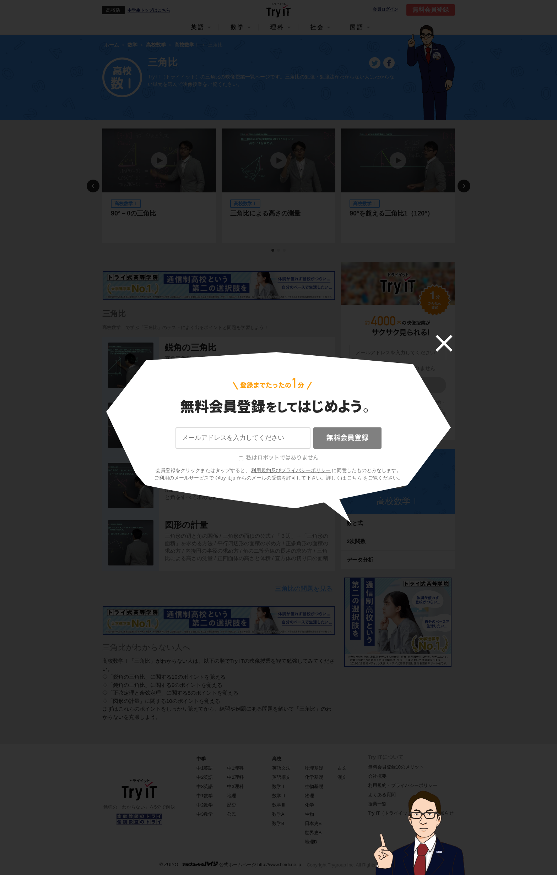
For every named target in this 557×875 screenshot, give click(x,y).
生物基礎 (314, 786)
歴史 (231, 805)
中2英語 (204, 777)
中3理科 (235, 786)
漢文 (342, 777)
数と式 (355, 523)
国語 (357, 27)
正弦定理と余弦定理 (203, 471)
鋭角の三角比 (190, 347)
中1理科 (235, 768)
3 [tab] (284, 250)
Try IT (278, 9)
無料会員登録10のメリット (396, 767)
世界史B (313, 832)
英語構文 (281, 777)
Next (464, 186)
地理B (311, 841)
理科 (277, 27)
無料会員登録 (430, 9)
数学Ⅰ (279, 786)
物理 (309, 795)
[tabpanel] (159, 185)
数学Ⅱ (279, 795)
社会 (317, 27)
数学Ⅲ (279, 805)
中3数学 (204, 814)
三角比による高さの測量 (265, 213)
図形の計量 (186, 525)
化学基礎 (314, 777)
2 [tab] (279, 250)
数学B (278, 823)
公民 (231, 814)
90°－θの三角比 (133, 213)
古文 (342, 768)
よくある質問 (382, 794)
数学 (238, 27)
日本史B (313, 823)
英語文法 (281, 768)
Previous (93, 186)
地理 (231, 795)
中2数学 (204, 805)
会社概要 (377, 776)
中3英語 (204, 786)
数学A (278, 814)
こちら (414, 420)
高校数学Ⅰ (398, 501)
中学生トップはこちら (149, 10)
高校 (276, 758)
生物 (309, 814)
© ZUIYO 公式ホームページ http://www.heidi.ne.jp (230, 864)
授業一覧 (377, 803)
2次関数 (356, 541)
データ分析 (360, 560)
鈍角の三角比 (190, 404)
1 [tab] (273, 250)
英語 (198, 27)
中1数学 (204, 795)
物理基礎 (314, 768)
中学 (201, 758)
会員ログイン (385, 9)
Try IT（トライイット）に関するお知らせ (411, 813)
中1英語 (204, 768)
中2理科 (235, 777)
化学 (309, 805)
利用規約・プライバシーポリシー (402, 785)
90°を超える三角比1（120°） (391, 213)
